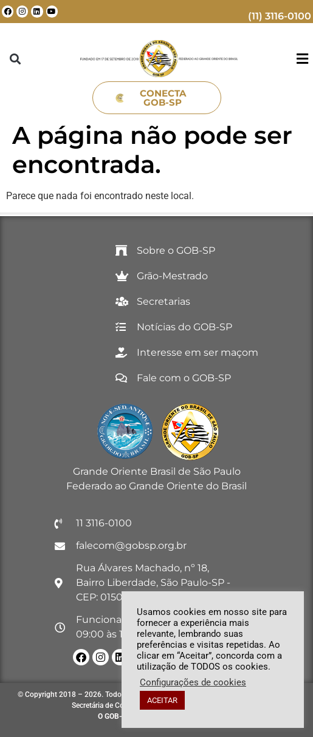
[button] (15, 59)
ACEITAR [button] (162, 700)
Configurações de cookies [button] (193, 682)
